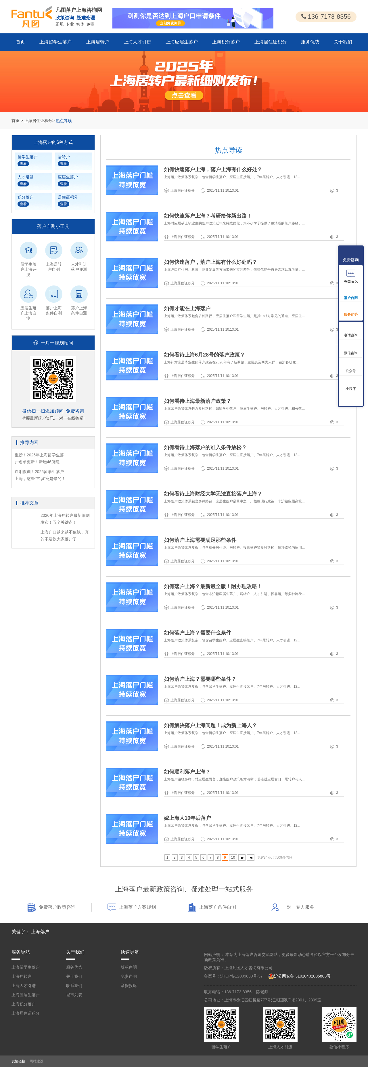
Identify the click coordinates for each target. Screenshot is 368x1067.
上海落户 (40, 931)
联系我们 (74, 985)
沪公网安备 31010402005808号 (302, 976)
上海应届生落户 (182, 41)
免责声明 (129, 976)
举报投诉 (129, 985)
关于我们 (343, 41)
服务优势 (310, 41)
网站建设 (36, 1061)
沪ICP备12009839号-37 (241, 976)
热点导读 (64, 120)
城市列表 (74, 994)
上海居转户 (97, 41)
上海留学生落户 (55, 41)
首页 (20, 41)
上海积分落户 (226, 41)
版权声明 (129, 967)
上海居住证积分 (270, 41)
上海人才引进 (137, 41)
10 (233, 857)
